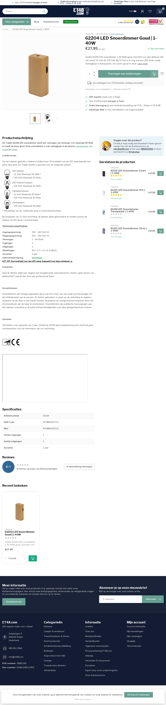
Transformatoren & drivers (56, 636)
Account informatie (136, 626)
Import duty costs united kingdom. (101, 670)
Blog (36, 21)
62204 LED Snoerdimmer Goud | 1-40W (30, 29)
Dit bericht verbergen (138, 694)
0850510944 (147, 149)
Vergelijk (12, 558)
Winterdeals (50, 670)
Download (37, 257)
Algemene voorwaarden (97, 646)
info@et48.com (121, 149)
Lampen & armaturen (54, 631)
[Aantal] (25, 558)
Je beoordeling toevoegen (79, 466)
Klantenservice (51, 21)
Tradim (89, 34)
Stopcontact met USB (54, 655)
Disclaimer (90, 665)
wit (90, 146)
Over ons (89, 631)
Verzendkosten (92, 641)
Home (5, 29)
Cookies (89, 626)
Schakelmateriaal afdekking (57, 646)
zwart (5, 149)
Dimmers (48, 626)
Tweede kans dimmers (55, 665)
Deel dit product (122, 89)
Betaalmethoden (93, 636)
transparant (82, 146)
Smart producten (52, 641)
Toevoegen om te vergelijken (97, 89)
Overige (47, 660)
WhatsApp (134, 151)
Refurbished (70, 21)
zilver (14, 149)
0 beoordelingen (116, 34)
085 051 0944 (15, 648)
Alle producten (134, 646)
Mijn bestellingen (135, 631)
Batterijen (48, 650)
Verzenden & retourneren (97, 660)
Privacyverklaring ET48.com (98, 650)
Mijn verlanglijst (134, 636)
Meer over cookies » (83, 699)
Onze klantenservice (95, 675)
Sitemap (89, 655)
